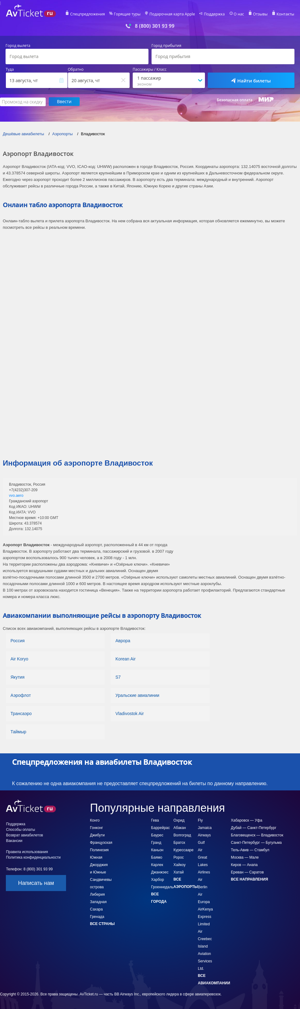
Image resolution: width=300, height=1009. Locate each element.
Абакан (179, 827)
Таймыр (18, 731)
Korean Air (125, 658)
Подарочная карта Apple (174, 14)
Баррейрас (160, 827)
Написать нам (36, 883)
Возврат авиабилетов (24, 835)
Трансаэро (21, 713)
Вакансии (14, 840)
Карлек (157, 864)
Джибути (97, 835)
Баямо (156, 857)
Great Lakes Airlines (204, 864)
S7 (118, 676)
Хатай (178, 872)
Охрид (179, 820)
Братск (179, 842)
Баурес (157, 835)
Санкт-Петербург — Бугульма (256, 842)
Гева (155, 820)
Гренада (97, 916)
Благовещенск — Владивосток (257, 835)
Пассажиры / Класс (150, 69)
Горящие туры (130, 14)
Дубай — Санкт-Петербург (253, 827)
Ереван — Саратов (247, 872)
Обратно (76, 69)
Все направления (249, 879)
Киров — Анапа (244, 864)
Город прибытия (166, 46)
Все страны (102, 923)
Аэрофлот (20, 695)
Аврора (122, 640)
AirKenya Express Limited (205, 916)
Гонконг (96, 827)
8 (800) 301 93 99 (154, 26)
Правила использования (27, 851)
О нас (239, 14)
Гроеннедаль (162, 887)
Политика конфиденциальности (33, 857)
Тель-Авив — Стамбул (250, 850)
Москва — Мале (245, 857)
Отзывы (260, 14)
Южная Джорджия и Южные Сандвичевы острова (101, 872)
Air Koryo (19, 658)
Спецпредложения (90, 14)
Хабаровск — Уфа (246, 820)
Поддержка (215, 14)
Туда (10, 69)
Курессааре (183, 850)
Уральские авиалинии (137, 695)
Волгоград (182, 835)
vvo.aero (16, 495)
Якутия (17, 676)
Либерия (97, 894)
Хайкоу (179, 864)
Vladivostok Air (129, 713)
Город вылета (18, 46)
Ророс (178, 857)
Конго (95, 820)
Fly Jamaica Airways (205, 827)
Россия (17, 640)
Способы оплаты (20, 829)
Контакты (284, 14)
